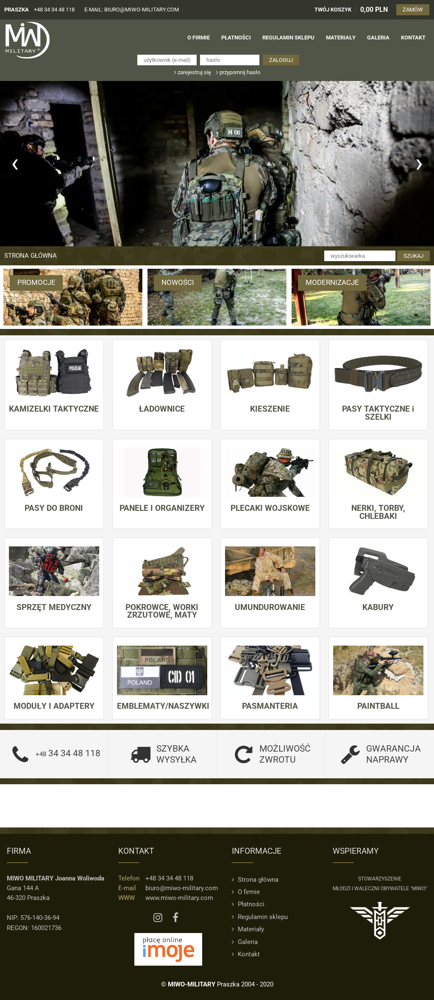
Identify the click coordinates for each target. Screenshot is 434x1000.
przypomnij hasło (238, 72)
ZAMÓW (413, 9)
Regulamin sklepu (260, 917)
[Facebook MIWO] (175, 918)
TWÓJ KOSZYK (333, 9)
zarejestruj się (192, 72)
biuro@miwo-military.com (181, 888)
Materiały (248, 929)
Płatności (248, 904)
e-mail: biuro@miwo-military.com (131, 9)
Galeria (245, 941)
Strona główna (30, 255)
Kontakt (246, 954)
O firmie (246, 892)
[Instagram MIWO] (157, 918)
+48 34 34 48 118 (54, 9)
